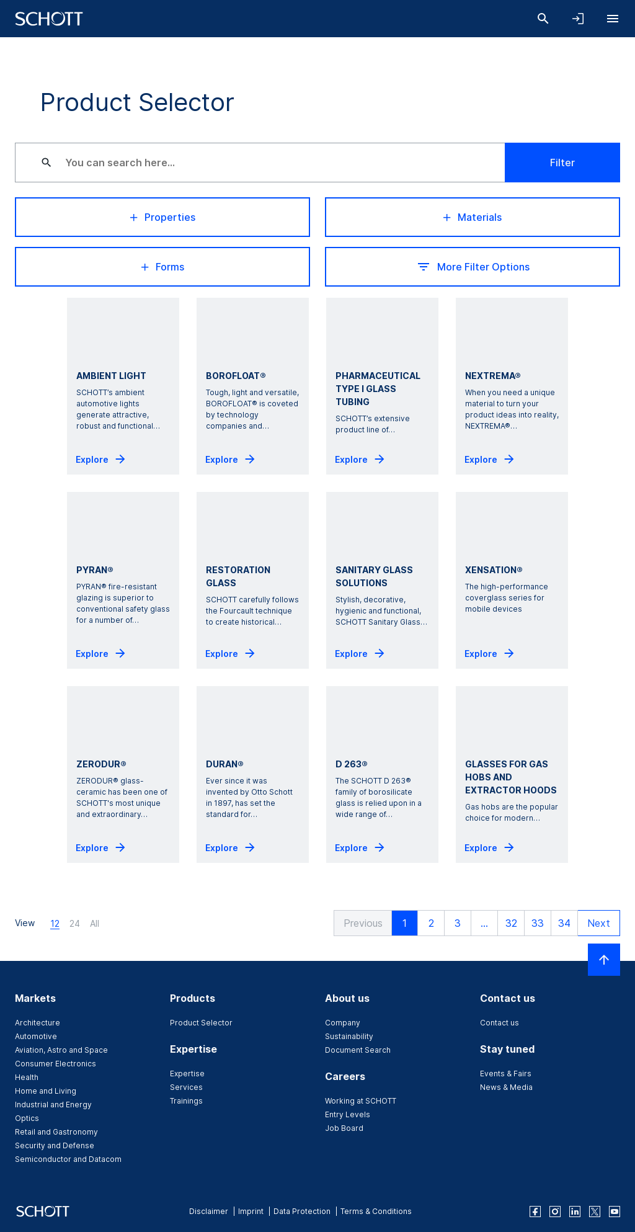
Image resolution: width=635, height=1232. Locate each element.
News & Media (506, 1087)
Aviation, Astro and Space (61, 1050)
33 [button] (536, 923)
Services (186, 1087)
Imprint (251, 1211)
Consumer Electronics (55, 1063)
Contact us (499, 1022)
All (94, 923)
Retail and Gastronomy (56, 1131)
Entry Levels (347, 1114)
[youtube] (614, 1211)
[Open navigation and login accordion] (578, 18)
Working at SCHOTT (360, 1100)
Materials (472, 217)
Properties (162, 217)
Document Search (358, 1050)
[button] (360, 923)
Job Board (344, 1128)
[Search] (543, 18)
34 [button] (563, 923)
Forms (162, 267)
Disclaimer (208, 1211)
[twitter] (594, 1211)
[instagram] (555, 1211)
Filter (562, 162)
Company (342, 1022)
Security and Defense (54, 1145)
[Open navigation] (612, 18)
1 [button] (403, 923)
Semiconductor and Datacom (68, 1159)
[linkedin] (574, 1211)
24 (74, 923)
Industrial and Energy (53, 1104)
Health (26, 1077)
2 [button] (430, 923)
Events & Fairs (505, 1073)
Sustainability (349, 1036)
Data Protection (302, 1211)
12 (55, 923)
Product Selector (201, 1022)
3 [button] (456, 923)
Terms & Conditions (376, 1211)
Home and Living (45, 1091)
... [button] (483, 923)
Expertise (187, 1073)
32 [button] (510, 923)
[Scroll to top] (604, 960)
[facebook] (535, 1211)
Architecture (37, 1022)
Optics (27, 1118)
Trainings (186, 1100)
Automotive (36, 1036)
